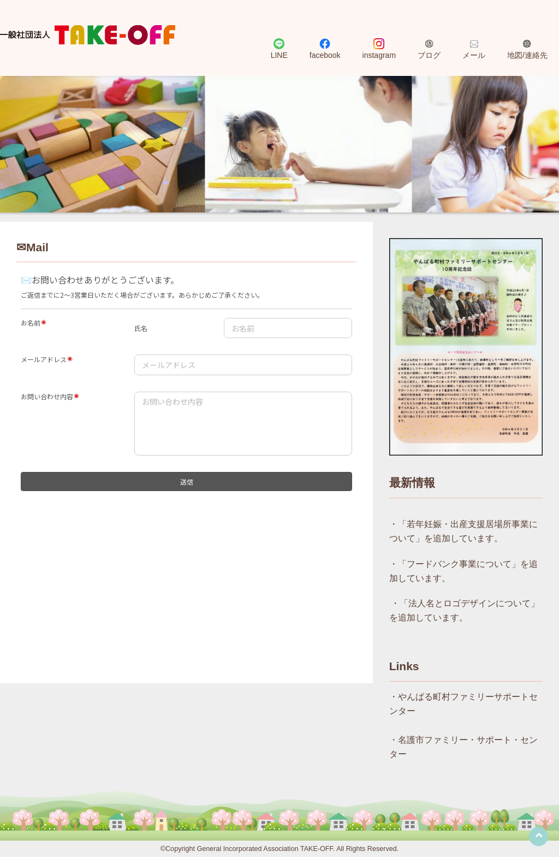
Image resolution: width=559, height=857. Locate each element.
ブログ (429, 55)
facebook (325, 55)
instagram (379, 55)
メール (473, 55)
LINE (279, 55)
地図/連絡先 (527, 55)
